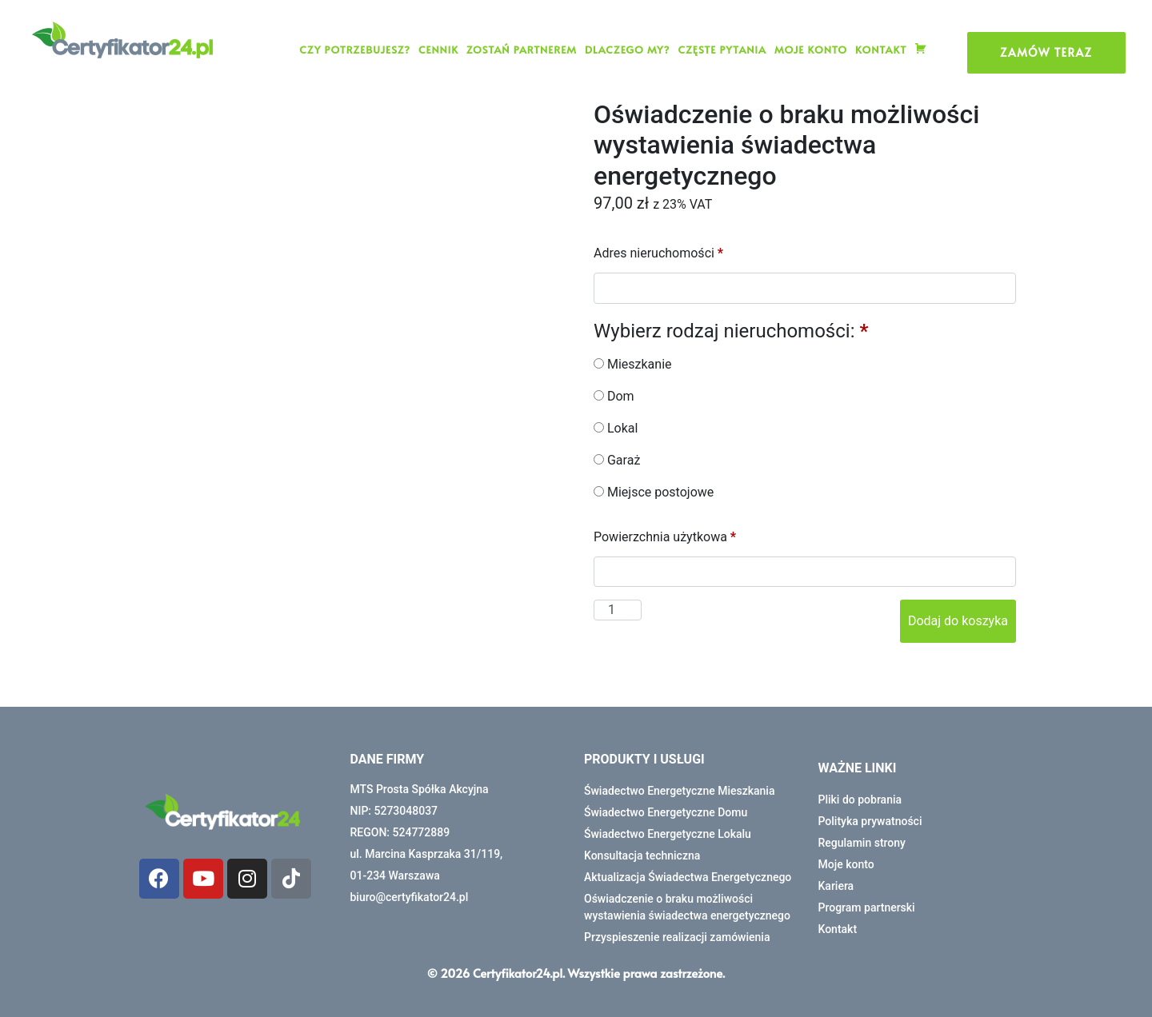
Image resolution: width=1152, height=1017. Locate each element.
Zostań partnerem (521, 49)
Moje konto (810, 49)
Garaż (617, 460)
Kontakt (880, 49)
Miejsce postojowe (654, 492)
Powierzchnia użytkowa (666, 536)
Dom (614, 396)
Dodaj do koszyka (958, 620)
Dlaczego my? (627, 49)
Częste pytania (722, 49)
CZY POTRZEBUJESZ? (354, 49)
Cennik (438, 49)
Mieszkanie (633, 364)
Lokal (616, 428)
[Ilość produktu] (618, 610)
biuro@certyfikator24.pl (409, 897)
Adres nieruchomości (660, 253)
